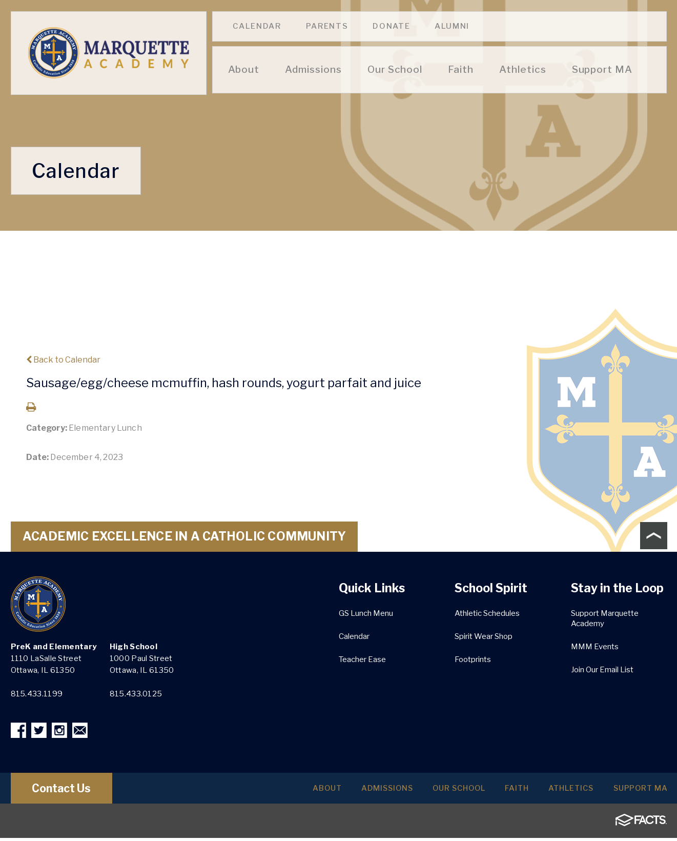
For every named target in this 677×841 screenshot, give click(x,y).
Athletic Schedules (487, 613)
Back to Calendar (63, 359)
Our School (425, 791)
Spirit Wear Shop (483, 636)
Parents (327, 26)
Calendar (257, 26)
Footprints (473, 659)
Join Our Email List (602, 669)
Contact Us (70, 791)
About (273, 791)
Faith (493, 791)
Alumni (452, 26)
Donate (391, 26)
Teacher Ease (362, 659)
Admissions (342, 791)
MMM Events (595, 646)
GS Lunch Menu (366, 613)
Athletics (556, 791)
